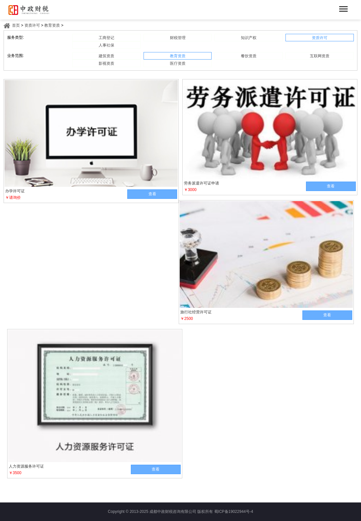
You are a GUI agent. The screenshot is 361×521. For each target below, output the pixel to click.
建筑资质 (106, 56)
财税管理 (178, 37)
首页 (16, 25)
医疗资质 (178, 63)
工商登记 (106, 37)
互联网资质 (319, 56)
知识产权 (249, 37)
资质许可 (32, 25)
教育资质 (52, 25)
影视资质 (106, 63)
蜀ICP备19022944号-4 (233, 511)
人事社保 (106, 45)
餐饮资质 (249, 56)
